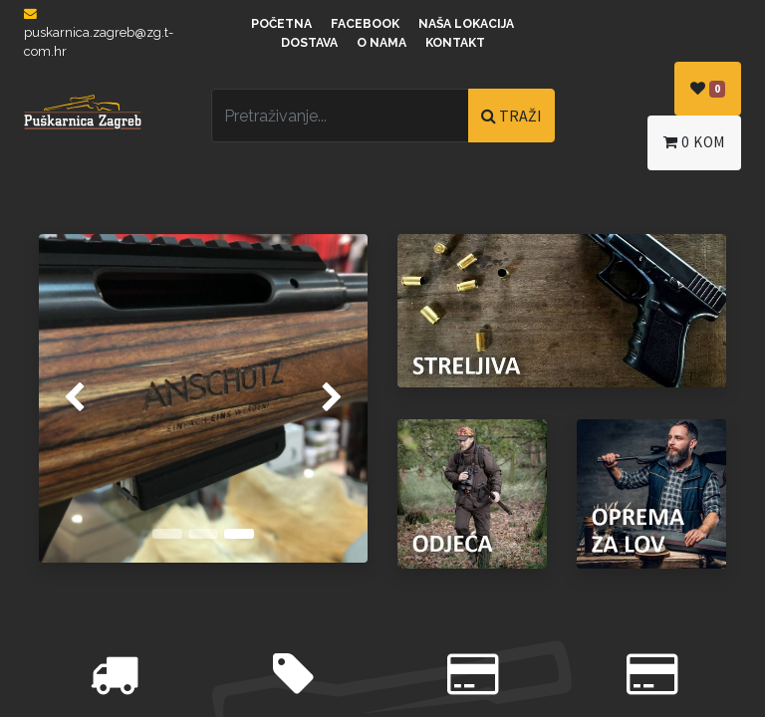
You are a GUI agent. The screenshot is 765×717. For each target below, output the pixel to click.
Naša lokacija (466, 24)
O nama (381, 43)
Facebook (365, 24)
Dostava (309, 43)
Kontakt (455, 43)
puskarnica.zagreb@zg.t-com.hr (98, 33)
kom (694, 141)
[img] (52, 398)
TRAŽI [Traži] (511, 115)
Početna (281, 24)
